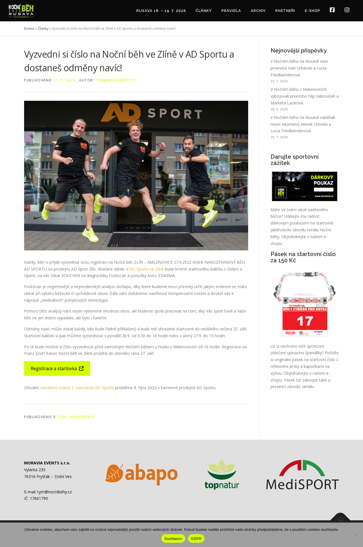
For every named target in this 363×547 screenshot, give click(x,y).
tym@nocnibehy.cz (116, 80)
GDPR (196, 538)
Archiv (258, 11)
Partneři (285, 11)
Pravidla (231, 11)
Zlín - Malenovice (76, 416)
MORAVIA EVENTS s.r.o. (47, 463)
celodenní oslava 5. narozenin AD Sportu (77, 387)
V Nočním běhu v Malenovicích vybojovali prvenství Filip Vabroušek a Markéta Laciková (305, 96)
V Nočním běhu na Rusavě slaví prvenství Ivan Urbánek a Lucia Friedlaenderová (299, 67)
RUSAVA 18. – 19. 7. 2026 (161, 11)
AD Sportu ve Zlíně (147, 269)
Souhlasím (173, 538)
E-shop (312, 11)
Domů (29, 28)
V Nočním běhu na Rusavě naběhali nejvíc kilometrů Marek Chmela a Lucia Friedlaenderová (303, 124)
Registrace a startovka (57, 368)
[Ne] (356, 535)
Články (204, 11)
